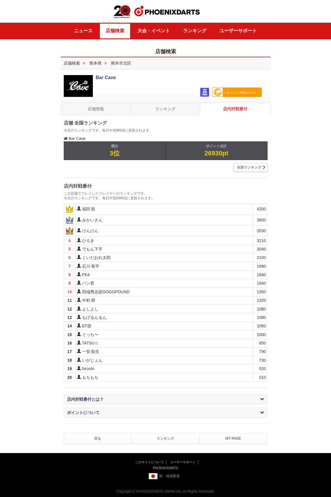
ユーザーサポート (238, 30)
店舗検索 (115, 30)
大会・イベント (153, 30)
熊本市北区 (121, 63)
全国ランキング (249, 167)
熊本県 (95, 63)
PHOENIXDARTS (167, 11)
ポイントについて (165, 412)
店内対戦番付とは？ (165, 399)
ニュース (83, 30)
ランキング (194, 30)
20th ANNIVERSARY (122, 11)
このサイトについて (149, 462)
